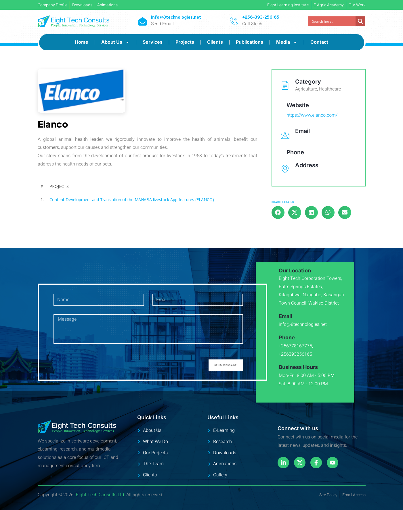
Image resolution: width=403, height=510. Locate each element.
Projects (184, 42)
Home (81, 42)
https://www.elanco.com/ (312, 115)
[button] (278, 212)
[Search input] (333, 21)
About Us (115, 42)
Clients (215, 42)
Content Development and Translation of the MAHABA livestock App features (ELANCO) (131, 199)
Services (153, 42)
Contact (319, 42)
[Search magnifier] (360, 21)
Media (286, 42)
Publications (249, 42)
